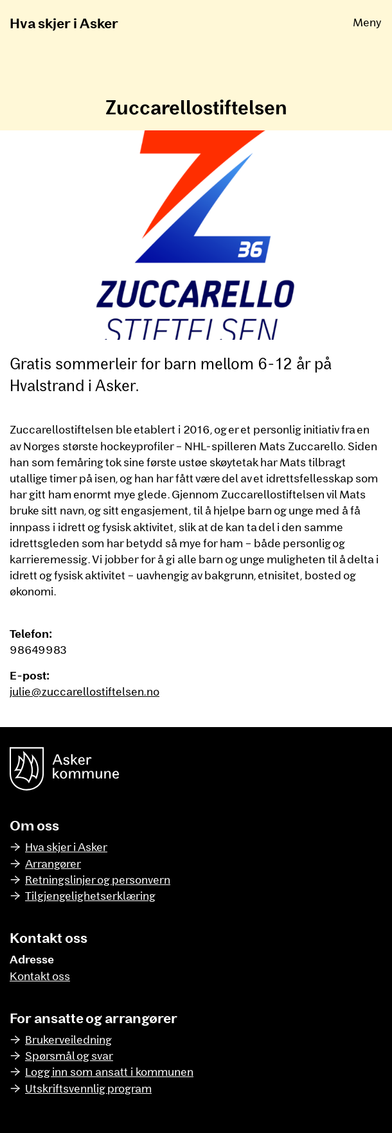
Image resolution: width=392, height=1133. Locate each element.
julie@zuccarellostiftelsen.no (84, 691)
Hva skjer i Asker (64, 22)
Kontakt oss (40, 976)
